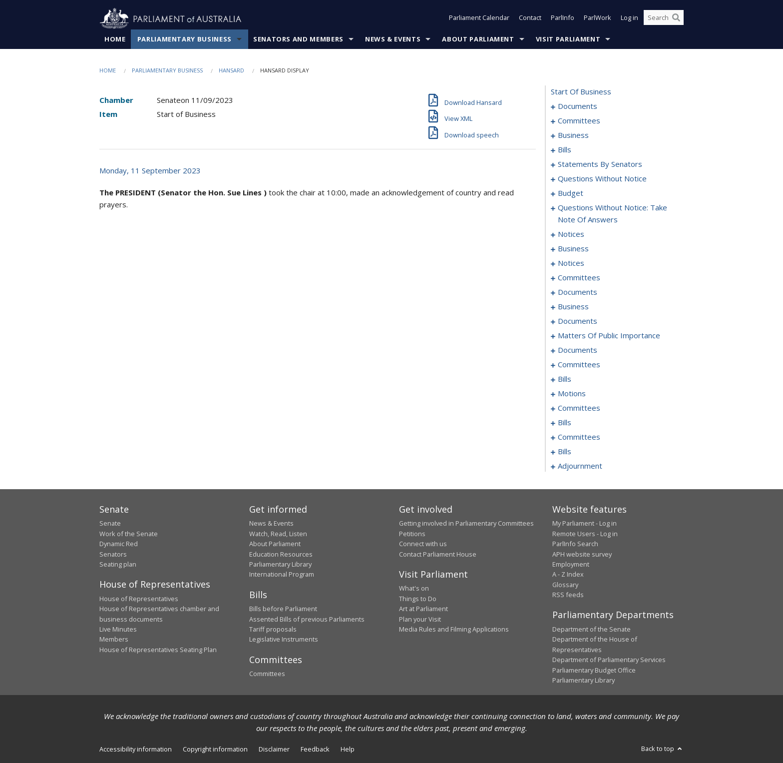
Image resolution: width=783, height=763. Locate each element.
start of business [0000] (581, 92)
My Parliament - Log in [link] (584, 523)
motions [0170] (572, 394)
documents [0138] (577, 350)
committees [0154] (579, 365)
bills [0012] (564, 150)
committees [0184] (579, 437)
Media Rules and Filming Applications (454, 629)
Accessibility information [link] (135, 749)
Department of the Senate (591, 629)
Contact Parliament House (437, 554)
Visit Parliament (568, 39)
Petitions (412, 533)
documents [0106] (577, 321)
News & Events (392, 39)
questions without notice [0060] (602, 179)
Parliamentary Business (184, 39)
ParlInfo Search (575, 544)
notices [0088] (571, 234)
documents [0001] (577, 106)
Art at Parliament (423, 609)
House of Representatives (138, 598)
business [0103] (573, 307)
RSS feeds (568, 595)
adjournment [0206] (580, 466)
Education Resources (281, 554)
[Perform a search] (676, 18)
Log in (629, 18)
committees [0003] (579, 121)
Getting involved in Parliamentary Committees (466, 523)
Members (113, 639)
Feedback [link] (315, 749)
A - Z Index (568, 574)
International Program (281, 574)
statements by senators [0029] (600, 164)
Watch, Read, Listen (278, 533)
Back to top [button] (662, 749)
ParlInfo (562, 18)
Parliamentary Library (280, 564)
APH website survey (582, 554)
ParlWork (597, 18)
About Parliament (478, 39)
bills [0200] (564, 452)
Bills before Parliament (283, 609)
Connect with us (423, 544)
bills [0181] (564, 423)
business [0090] (573, 249)
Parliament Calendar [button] (479, 18)
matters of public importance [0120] (609, 336)
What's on (414, 588)
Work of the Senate (128, 533)
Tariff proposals (273, 629)
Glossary (565, 584)
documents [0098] (577, 292)
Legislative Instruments (283, 639)
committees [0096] (579, 278)
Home (115, 39)
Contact (530, 18)
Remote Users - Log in (585, 533)
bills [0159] (564, 379)
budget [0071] (570, 193)
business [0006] (573, 135)
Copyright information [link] (215, 749)
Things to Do (417, 598)
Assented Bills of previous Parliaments (307, 619)
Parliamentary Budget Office (594, 670)
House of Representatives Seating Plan (158, 649)
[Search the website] (664, 18)
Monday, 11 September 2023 (150, 170)
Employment (570, 564)
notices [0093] (571, 263)
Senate (110, 523)
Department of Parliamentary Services (609, 660)
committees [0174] (579, 408)
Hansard (231, 70)
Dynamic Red (118, 544)
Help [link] (348, 749)
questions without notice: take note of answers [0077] (612, 214)
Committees (267, 674)
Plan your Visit (420, 619)
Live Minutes (118, 629)
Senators (113, 554)
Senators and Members (298, 39)
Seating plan (117, 564)
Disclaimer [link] (274, 749)
